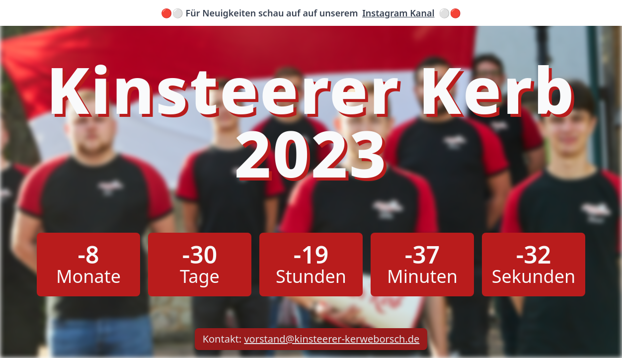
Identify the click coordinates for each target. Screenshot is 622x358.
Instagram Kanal (398, 13)
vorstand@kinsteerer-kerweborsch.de (331, 339)
